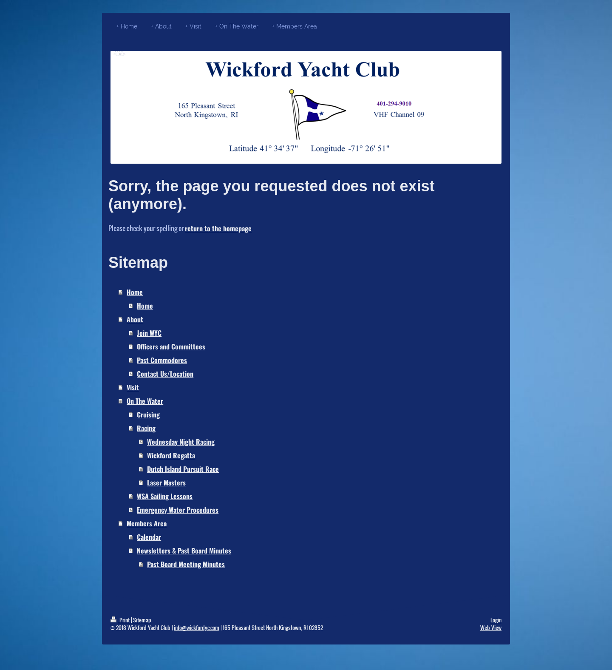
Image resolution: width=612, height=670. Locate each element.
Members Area (147, 523)
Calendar (149, 537)
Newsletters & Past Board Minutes (184, 550)
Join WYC (149, 333)
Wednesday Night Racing (181, 442)
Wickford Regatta (171, 455)
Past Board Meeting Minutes (186, 564)
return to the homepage (218, 228)
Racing (146, 428)
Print (120, 620)
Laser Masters (166, 482)
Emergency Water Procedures (177, 510)
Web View (491, 627)
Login (496, 620)
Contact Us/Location (165, 374)
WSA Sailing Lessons (165, 496)
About (135, 319)
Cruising (148, 414)
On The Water (145, 401)
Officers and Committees (171, 346)
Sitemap (142, 620)
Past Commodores (162, 360)
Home (135, 292)
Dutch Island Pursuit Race (183, 469)
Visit (133, 387)
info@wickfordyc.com (196, 627)
